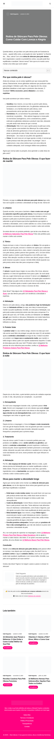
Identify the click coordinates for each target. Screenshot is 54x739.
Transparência (27, 724)
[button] (4, 4)
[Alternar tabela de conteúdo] (47, 70)
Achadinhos (7, 648)
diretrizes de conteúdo (34, 596)
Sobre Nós (27, 715)
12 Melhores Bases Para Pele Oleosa (35, 540)
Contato (27, 726)
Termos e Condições (27, 718)
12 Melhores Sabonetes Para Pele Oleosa (18, 234)
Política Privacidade (27, 721)
